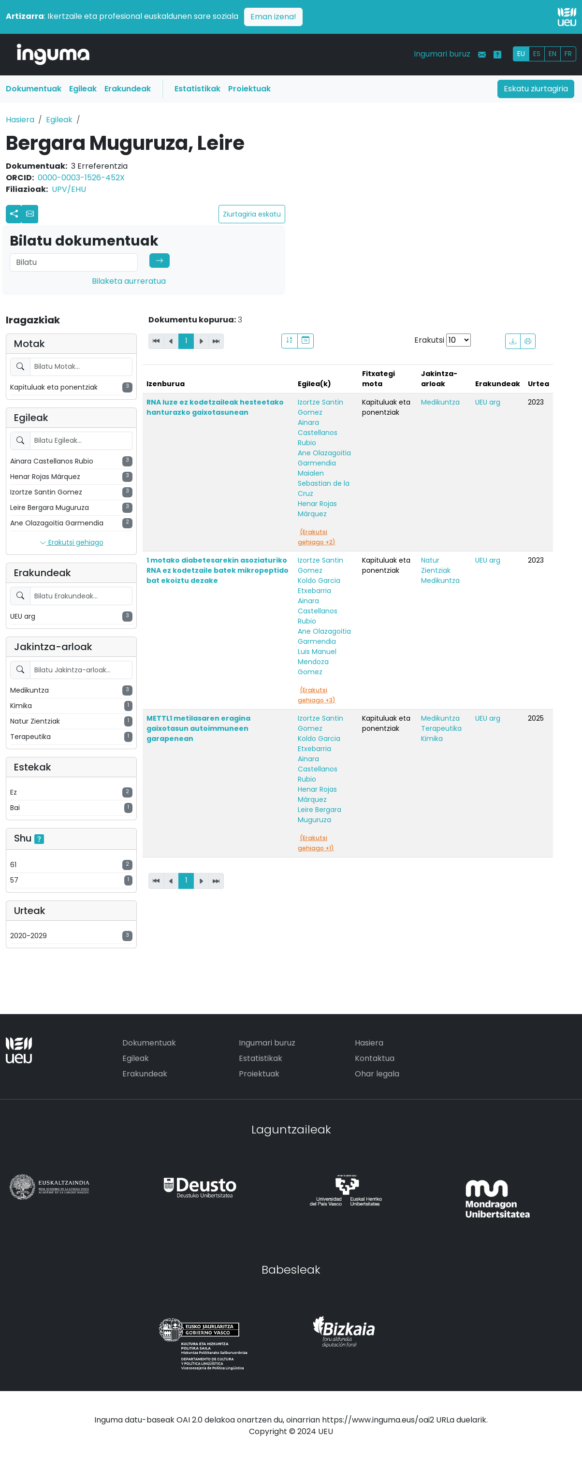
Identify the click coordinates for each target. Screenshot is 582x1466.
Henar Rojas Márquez (317, 509)
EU (521, 53)
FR (568, 53)
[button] (30, 214)
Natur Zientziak (436, 565)
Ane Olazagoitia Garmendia (324, 458)
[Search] (74, 262)
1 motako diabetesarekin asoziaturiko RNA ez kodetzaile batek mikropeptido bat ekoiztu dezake (217, 570)
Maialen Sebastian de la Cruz (323, 483)
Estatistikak (197, 88)
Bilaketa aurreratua (129, 281)
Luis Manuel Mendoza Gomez (317, 662)
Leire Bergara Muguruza (319, 815)
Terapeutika (441, 728)
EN (552, 53)
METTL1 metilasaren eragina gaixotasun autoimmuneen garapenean (198, 728)
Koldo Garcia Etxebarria (319, 585)
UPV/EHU (69, 189)
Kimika (432, 738)
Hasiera (20, 119)
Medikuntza (440, 402)
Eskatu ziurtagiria (536, 88)
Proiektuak (249, 88)
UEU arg (487, 402)
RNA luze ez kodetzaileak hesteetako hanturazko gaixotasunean (215, 407)
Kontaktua (374, 1058)
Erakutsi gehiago (71, 542)
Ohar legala (377, 1073)
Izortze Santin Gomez (320, 407)
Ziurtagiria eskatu (252, 214)
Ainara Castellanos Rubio (317, 433)
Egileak (83, 88)
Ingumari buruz (442, 53)
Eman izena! (273, 16)
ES (536, 53)
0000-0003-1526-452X (81, 177)
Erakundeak (127, 88)
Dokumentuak (33, 88)
